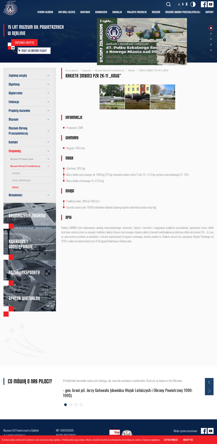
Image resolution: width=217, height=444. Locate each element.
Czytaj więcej (171, 439)
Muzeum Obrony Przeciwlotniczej (30, 166)
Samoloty (16, 173)
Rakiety (15, 187)
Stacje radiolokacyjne (21, 180)
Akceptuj (188, 439)
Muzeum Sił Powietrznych (30, 158)
